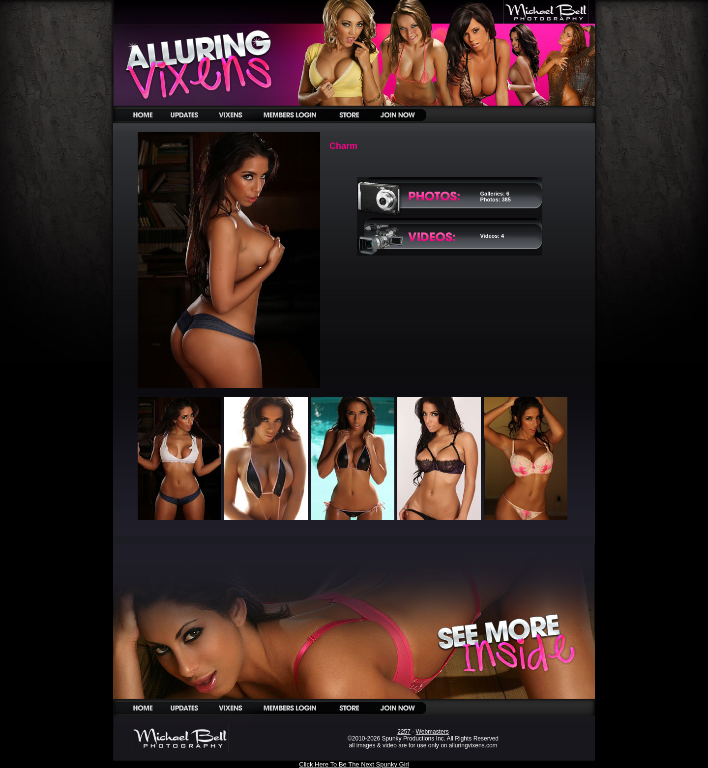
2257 (404, 731)
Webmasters (432, 731)
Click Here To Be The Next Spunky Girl (354, 764)
